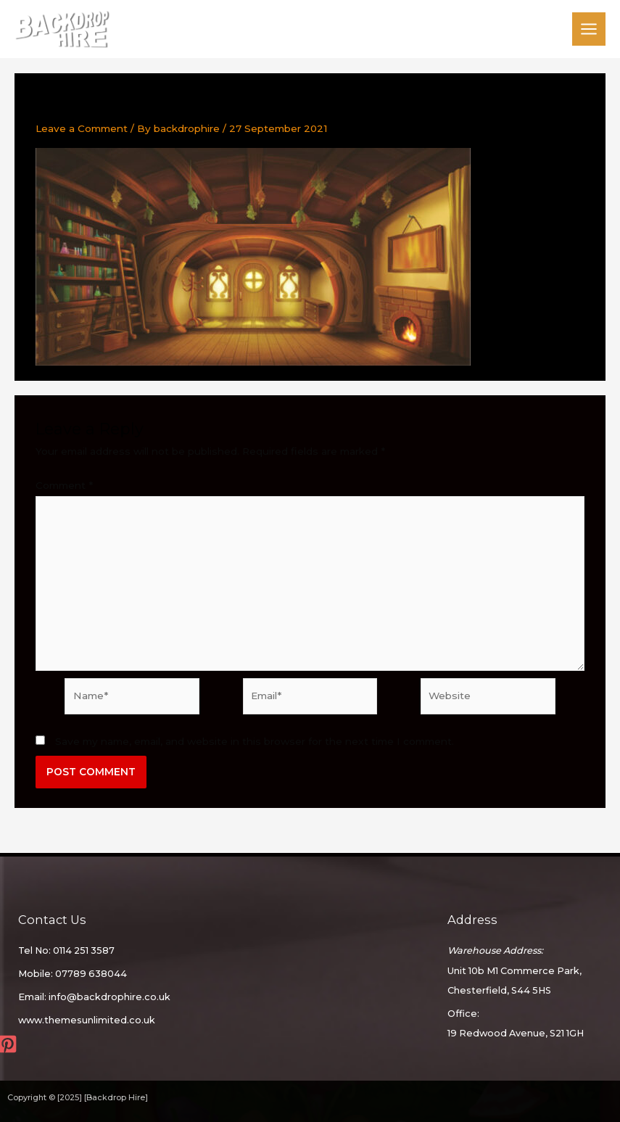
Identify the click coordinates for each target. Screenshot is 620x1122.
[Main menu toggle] (589, 29)
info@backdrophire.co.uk (109, 997)
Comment (64, 486)
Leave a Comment (82, 129)
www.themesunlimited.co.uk (86, 1020)
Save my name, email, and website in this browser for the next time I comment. (254, 742)
